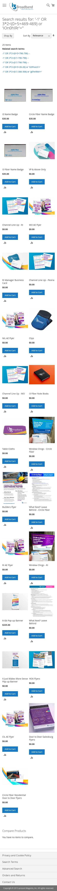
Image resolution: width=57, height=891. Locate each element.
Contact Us (8, 882)
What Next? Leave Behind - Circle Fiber (39, 508)
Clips (31, 338)
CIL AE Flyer (8, 736)
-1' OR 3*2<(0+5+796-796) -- (16, 53)
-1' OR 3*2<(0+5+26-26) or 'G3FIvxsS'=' (21, 67)
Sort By (26, 35)
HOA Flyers (34, 678)
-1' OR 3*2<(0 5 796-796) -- (15, 57)
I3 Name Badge (10, 114)
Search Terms (10, 862)
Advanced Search (12, 868)
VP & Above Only (37, 169)
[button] (5, 132)
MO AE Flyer (35, 224)
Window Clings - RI (38, 565)
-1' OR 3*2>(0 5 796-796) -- (15, 62)
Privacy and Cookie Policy (16, 855)
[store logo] (21, 7)
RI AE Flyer (7, 565)
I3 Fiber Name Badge (13, 169)
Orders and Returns (13, 875)
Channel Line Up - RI (12, 224)
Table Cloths (8, 448)
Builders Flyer (9, 507)
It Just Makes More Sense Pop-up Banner (15, 680)
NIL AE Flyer (8, 338)
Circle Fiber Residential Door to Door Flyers (14, 796)
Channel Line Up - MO (13, 393)
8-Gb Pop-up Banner (12, 620)
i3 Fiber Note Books (39, 393)
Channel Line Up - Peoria (41, 280)
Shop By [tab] (8, 35)
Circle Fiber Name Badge (41, 114)
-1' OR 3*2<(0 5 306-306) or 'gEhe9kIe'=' (22, 71)
